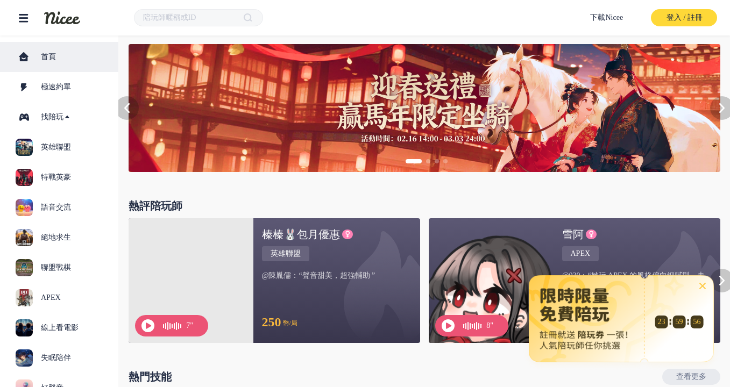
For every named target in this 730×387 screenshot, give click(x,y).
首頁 (36, 57)
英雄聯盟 (286, 253)
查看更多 (691, 376)
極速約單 (44, 87)
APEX (581, 253)
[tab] (59, 117)
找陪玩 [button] (45, 117)
